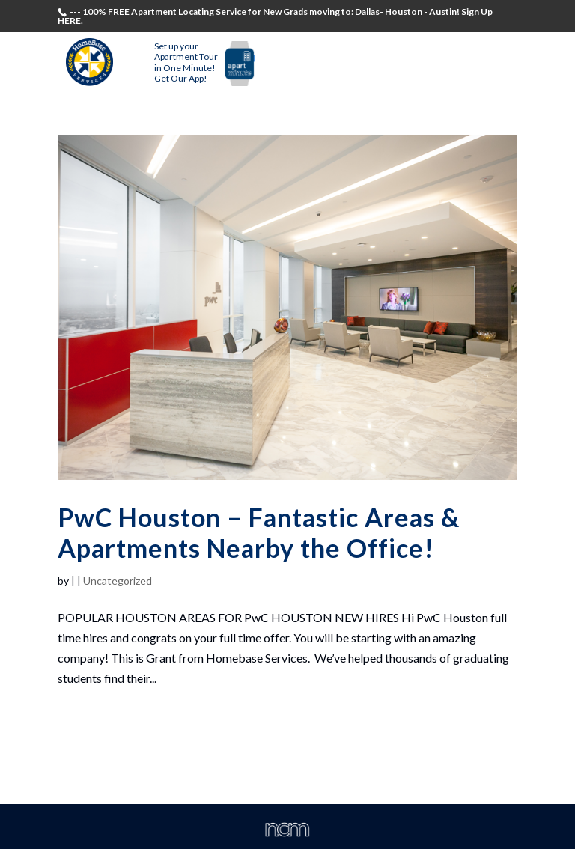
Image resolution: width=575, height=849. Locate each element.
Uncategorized (117, 580)
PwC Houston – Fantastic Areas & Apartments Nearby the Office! (259, 532)
